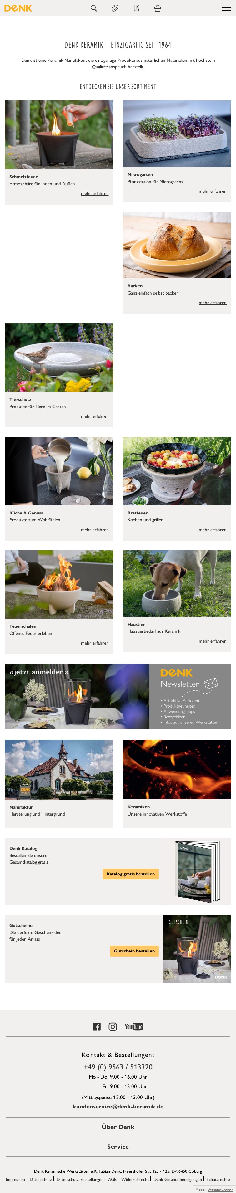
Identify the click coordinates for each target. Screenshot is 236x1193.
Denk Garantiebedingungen (177, 1179)
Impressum (15, 1179)
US (136, 8)
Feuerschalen (22, 626)
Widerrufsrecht (135, 1179)
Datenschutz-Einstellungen (80, 1179)
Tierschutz (20, 399)
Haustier (136, 624)
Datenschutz (41, 1179)
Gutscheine (21, 925)
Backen (135, 286)
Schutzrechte (218, 1179)
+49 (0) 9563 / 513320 (118, 1066)
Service (118, 1147)
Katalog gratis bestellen (131, 874)
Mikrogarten (140, 174)
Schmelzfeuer (23, 176)
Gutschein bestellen (134, 951)
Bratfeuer (138, 513)
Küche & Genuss (26, 513)
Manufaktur (21, 807)
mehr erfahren (95, 193)
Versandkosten (220, 1189)
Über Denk (118, 1127)
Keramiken (139, 807)
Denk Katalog (23, 848)
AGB (112, 1179)
